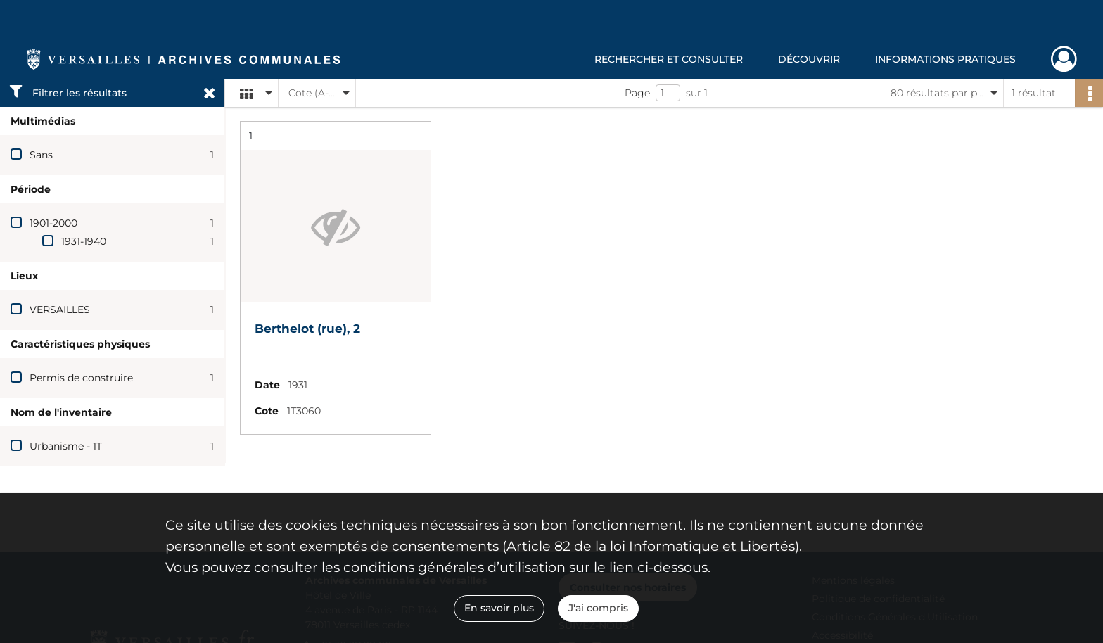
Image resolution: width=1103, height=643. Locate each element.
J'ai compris (598, 607)
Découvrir (809, 59)
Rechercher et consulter (668, 59)
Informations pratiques (945, 59)
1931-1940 (83, 241)
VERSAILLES (60, 309)
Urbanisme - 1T (66, 446)
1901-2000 (53, 223)
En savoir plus (499, 607)
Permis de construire (81, 377)
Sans (41, 154)
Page (637, 93)
